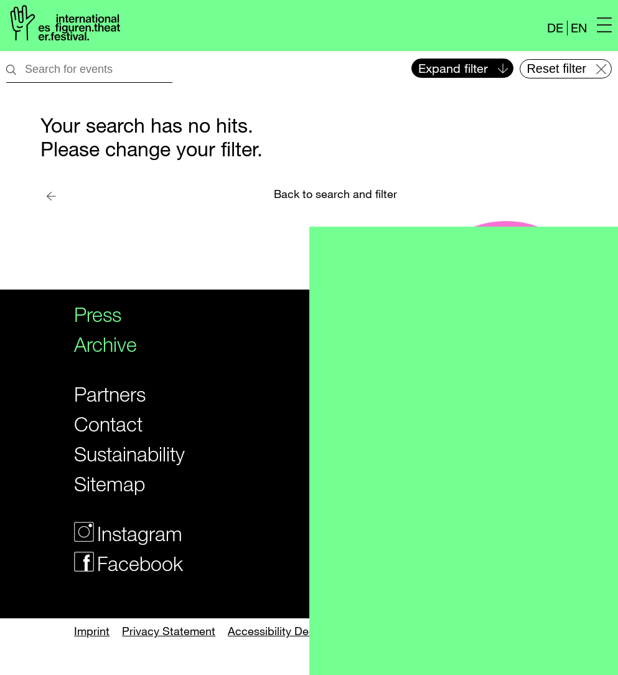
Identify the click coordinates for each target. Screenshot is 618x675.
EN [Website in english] (579, 28)
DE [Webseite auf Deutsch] (555, 28)
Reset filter (556, 68)
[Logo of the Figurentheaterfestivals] (63, 25)
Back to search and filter (335, 194)
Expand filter (453, 68)
